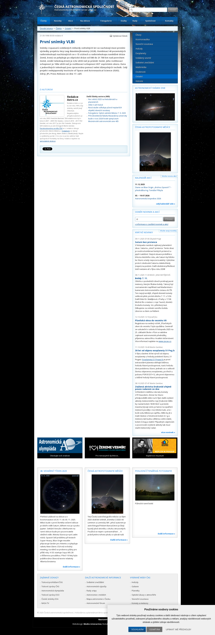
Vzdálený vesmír (143, 58)
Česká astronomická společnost (58, 612)
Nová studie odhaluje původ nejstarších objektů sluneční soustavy (105, 109)
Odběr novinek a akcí (147, 211)
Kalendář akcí (143, 177)
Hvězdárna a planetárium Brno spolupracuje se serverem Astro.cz (105, 612)
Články (43, 20)
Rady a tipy (92, 590)
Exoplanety (141, 53)
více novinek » (168, 432)
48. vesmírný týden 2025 (53, 471)
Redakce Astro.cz (72, 98)
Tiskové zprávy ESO (50, 594)
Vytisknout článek (120, 36)
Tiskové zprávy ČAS (50, 586)
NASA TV (45, 603)
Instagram (66, 131)
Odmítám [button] (154, 629)
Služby (124, 20)
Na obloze (85, 20)
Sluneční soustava (144, 44)
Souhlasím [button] (137, 629)
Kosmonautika (143, 39)
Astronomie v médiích (96, 594)
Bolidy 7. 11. (141, 278)
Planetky (136, 590)
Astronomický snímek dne (150, 88)
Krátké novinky (144, 232)
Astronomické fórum (96, 603)
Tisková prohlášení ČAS (52, 582)
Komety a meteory (140, 603)
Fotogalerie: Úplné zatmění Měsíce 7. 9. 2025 (107, 113)
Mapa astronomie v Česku (98, 599)
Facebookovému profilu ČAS (51, 128)
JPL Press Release (56, 73)
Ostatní (68, 28)
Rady (135, 20)
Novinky (58, 20)
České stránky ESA (50, 599)
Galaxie (135, 586)
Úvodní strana (46, 28)
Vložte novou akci (169, 176)
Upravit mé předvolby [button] (178, 629)
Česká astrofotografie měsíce (152, 127)
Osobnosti (141, 71)
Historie (139, 81)
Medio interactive (93, 624)
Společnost (150, 20)
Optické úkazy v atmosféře (144, 594)
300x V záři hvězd (95, 105)
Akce (70, 20)
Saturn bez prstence (146, 242)
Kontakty (169, 20)
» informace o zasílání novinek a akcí (151, 224)
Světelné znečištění (145, 62)
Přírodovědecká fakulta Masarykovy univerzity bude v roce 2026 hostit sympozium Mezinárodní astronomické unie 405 (107, 119)
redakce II (59, 35)
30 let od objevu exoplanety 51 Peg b (155, 350)
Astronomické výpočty (96, 586)
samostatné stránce (48, 141)
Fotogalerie (106, 20)
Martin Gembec (156, 347)
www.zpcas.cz (165, 341)
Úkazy (138, 34)
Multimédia (141, 67)
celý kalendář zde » (165, 203)
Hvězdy (139, 48)
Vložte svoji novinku (168, 230)
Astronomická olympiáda (53, 590)
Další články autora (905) (98, 96)
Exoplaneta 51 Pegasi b (152, 359)
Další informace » (71, 566)
